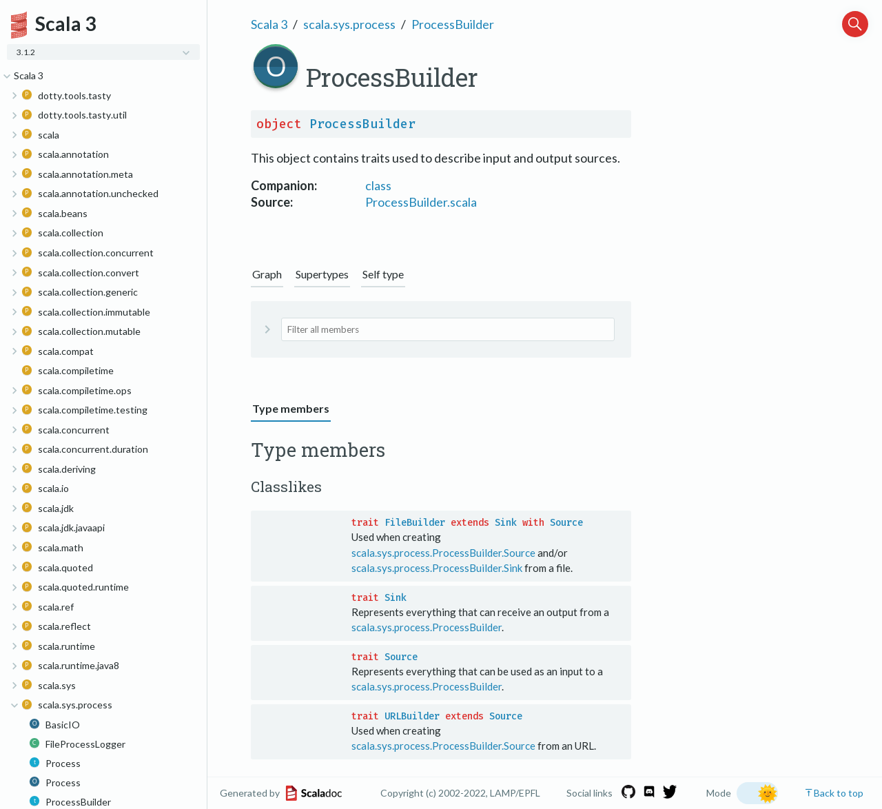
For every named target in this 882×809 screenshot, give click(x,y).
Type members (290, 408)
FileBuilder (414, 522)
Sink (506, 522)
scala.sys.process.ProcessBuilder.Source (443, 552)
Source (566, 522)
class (378, 185)
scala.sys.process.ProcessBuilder (426, 627)
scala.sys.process (349, 24)
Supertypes (322, 273)
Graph (267, 273)
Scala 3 (269, 24)
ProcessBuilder (452, 24)
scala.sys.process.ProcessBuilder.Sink (436, 568)
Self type (383, 273)
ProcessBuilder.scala (421, 201)
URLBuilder (412, 716)
